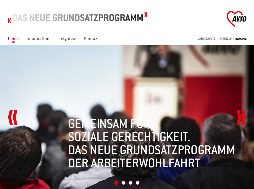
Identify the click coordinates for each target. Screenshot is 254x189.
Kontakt (91, 38)
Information (37, 38)
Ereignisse (66, 38)
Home (13, 38)
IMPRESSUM (225, 38)
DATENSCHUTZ (206, 38)
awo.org (240, 38)
